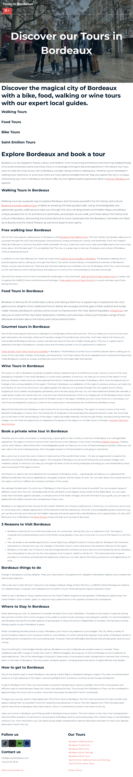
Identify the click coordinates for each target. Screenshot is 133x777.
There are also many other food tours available (24, 351)
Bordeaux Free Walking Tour (74, 237)
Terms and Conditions (12, 770)
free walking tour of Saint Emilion (77, 280)
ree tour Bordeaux (116, 178)
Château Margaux (110, 442)
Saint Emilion (41, 517)
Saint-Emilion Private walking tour (98, 276)
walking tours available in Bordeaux (78, 259)
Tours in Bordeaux (18, 4)
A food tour (116, 310)
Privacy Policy (75, 770)
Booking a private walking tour (19, 205)
